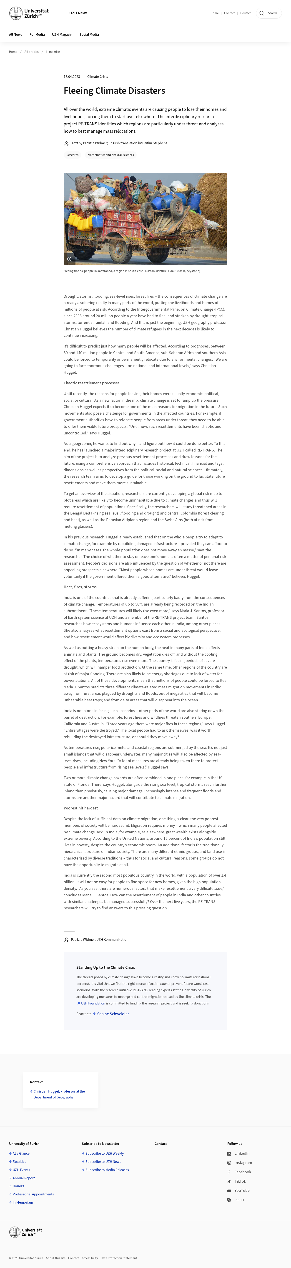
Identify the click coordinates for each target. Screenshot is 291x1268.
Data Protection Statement (119, 1258)
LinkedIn (238, 1153)
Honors (18, 1186)
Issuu (235, 1200)
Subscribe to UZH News (103, 1161)
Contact (229, 13)
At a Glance (21, 1153)
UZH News (78, 13)
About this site (55, 1258)
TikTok (236, 1181)
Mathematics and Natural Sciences (111, 155)
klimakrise (53, 52)
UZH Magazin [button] (62, 34)
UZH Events (21, 1169)
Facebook (239, 1172)
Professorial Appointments (33, 1194)
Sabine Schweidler (113, 1014)
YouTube (238, 1190)
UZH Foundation (93, 1003)
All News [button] (15, 34)
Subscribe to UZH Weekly (104, 1153)
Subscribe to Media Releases (107, 1169)
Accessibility (90, 1258)
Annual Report (24, 1178)
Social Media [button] (89, 34)
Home (215, 13)
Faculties (19, 1161)
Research (72, 155)
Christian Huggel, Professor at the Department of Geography (59, 1094)
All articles (32, 52)
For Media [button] (37, 34)
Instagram (239, 1163)
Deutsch (245, 13)
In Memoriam (23, 1202)
